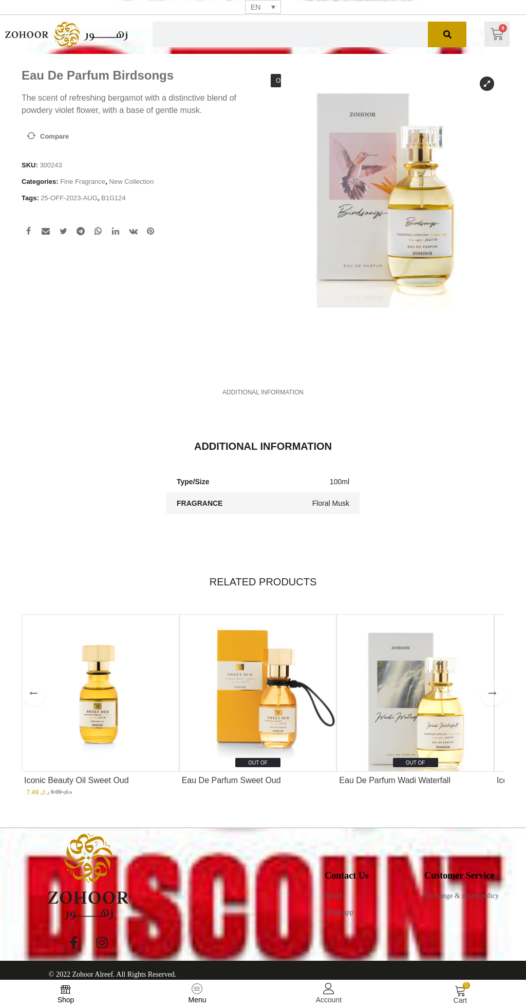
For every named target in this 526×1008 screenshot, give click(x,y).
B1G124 (113, 198)
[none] (263, 7)
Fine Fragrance (82, 181)
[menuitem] (263, 7)
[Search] (447, 34)
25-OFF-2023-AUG (69, 198)
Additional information (263, 387)
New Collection (131, 181)
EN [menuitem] (255, 7)
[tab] (262, 387)
